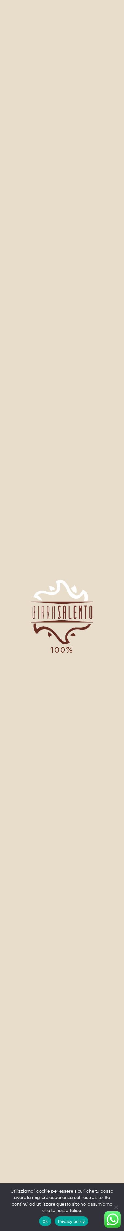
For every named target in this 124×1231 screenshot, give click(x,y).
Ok (45, 1221)
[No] (116, 1207)
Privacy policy (71, 1221)
